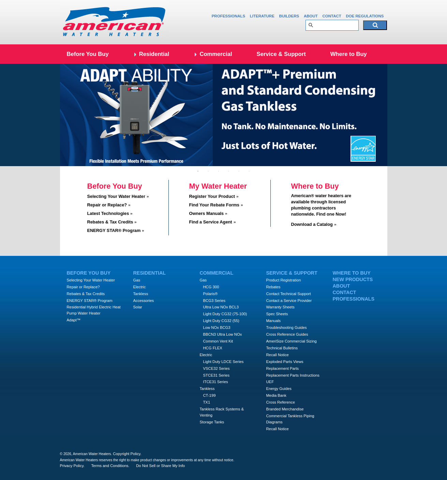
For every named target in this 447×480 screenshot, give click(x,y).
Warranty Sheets (280, 307)
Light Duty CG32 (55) (221, 321)
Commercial (215, 54)
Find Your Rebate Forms (214, 204)
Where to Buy (348, 54)
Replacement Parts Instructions (292, 375)
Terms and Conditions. (110, 466)
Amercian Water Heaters (114, 22)
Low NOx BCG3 (216, 327)
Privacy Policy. (72, 466)
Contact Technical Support (288, 294)
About (311, 16)
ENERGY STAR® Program (114, 230)
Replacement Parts (282, 368)
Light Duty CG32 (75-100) (225, 314)
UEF (270, 382)
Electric (139, 287)
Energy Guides (279, 389)
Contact (331, 16)
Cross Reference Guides (287, 334)
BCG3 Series (214, 301)
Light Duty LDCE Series (223, 362)
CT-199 (209, 395)
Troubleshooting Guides (286, 327)
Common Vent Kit (218, 341)
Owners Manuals (206, 213)
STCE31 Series (216, 375)
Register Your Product (212, 196)
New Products (353, 279)
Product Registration (283, 280)
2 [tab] (208, 171)
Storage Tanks (212, 422)
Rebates (273, 287)
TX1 (206, 402)
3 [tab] (218, 171)
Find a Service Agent (210, 221)
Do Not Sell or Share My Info (160, 466)
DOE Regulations (365, 16)
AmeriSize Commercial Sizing (291, 341)
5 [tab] (239, 171)
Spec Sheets (277, 314)
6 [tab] (249, 171)
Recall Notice (277, 355)
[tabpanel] (223, 115)
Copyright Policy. (127, 454)
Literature (262, 16)
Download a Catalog (312, 224)
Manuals (273, 321)
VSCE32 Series (216, 368)
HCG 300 (211, 287)
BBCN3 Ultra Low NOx (222, 334)
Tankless (140, 294)
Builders (289, 16)
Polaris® (210, 294)
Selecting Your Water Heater (116, 196)
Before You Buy (88, 54)
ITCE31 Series (215, 382)
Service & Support (281, 54)
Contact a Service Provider (289, 301)
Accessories (143, 301)
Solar (137, 307)
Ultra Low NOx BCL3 (221, 307)
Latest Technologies (108, 213)
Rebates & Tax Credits (110, 221)
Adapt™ (74, 320)
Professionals (228, 16)
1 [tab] (198, 171)
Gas (136, 280)
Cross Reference (280, 402)
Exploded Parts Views (284, 362)
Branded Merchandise (285, 409)
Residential (154, 54)
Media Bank (276, 395)
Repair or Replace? (107, 204)
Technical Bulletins (282, 348)
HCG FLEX (212, 348)
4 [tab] (228, 171)
